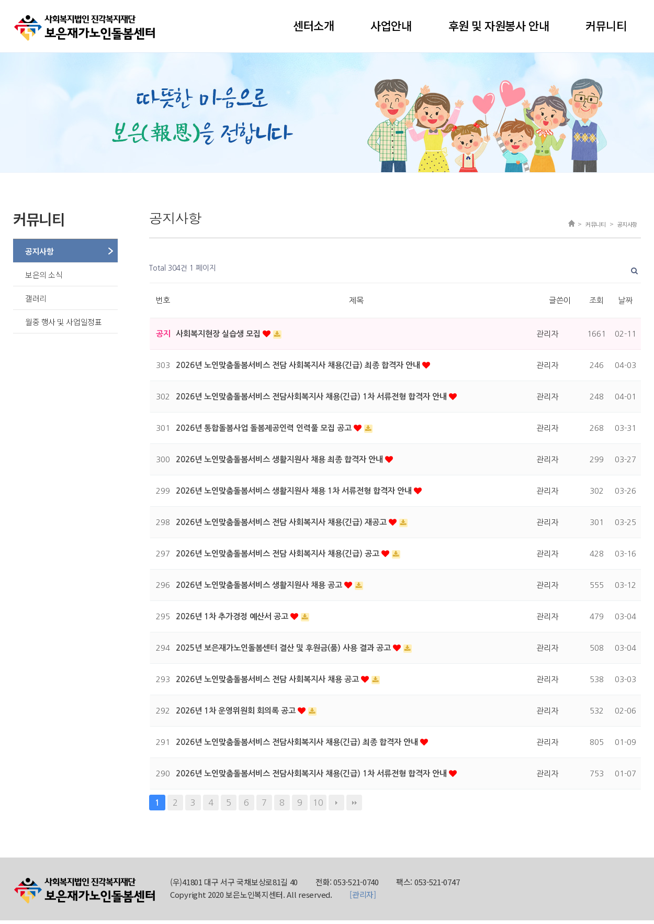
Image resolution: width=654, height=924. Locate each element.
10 (318, 802)
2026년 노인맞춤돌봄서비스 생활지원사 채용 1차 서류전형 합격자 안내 (295, 491)
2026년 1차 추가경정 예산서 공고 (233, 616)
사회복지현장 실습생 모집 (219, 334)
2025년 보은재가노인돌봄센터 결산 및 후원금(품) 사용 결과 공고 (284, 648)
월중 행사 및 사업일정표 (63, 321)
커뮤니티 (605, 25)
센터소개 (313, 25)
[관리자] (362, 894)
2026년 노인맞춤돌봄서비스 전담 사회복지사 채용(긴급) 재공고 (282, 522)
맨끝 (354, 802)
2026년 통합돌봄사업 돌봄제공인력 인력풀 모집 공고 (265, 428)
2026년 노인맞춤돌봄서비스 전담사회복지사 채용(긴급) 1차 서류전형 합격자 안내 (312, 396)
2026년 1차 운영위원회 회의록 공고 (237, 711)
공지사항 (39, 251)
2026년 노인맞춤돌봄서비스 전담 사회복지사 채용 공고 (268, 679)
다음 (336, 802)
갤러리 (36, 298)
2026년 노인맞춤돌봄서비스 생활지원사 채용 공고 (260, 585)
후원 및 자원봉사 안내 (498, 25)
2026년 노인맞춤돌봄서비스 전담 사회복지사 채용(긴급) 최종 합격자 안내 (299, 365)
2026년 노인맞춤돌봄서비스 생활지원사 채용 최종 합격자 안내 (280, 459)
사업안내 (390, 25)
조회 (596, 300)
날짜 (625, 300)
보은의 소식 (43, 274)
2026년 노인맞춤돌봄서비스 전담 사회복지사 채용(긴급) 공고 (278, 554)
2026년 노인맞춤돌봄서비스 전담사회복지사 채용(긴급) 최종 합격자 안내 (298, 742)
